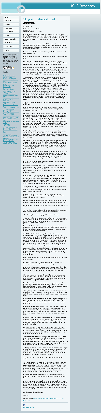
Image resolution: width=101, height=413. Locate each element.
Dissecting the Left (8, 99)
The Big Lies (6, 125)
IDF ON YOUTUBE (8, 128)
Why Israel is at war (8, 85)
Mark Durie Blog (7, 134)
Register (7, 24)
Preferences (9, 28)
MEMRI (5, 132)
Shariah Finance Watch (9, 78)
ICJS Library (9, 32)
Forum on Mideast (8, 110)
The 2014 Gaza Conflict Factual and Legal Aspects (10, 143)
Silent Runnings (7, 92)
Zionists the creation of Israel (11, 98)
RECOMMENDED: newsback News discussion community (11, 116)
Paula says (6, 100)
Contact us (8, 43)
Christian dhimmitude (9, 109)
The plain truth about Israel (39, 19)
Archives (7, 35)
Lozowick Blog (7, 87)
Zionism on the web (8, 114)
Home (7, 17)
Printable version (28, 406)
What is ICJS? (9, 21)
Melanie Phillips (7, 77)
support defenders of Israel (10, 139)
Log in (8, 50)
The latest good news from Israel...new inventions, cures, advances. (11, 137)
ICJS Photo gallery (11, 39)
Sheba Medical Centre (9, 76)
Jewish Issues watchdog (9, 94)
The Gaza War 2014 (8, 141)
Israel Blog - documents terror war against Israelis (11, 112)
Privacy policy (9, 46)
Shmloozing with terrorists (10, 127)
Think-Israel (6, 124)
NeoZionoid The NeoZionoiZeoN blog (8, 89)
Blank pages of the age (9, 91)
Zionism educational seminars (11, 107)
